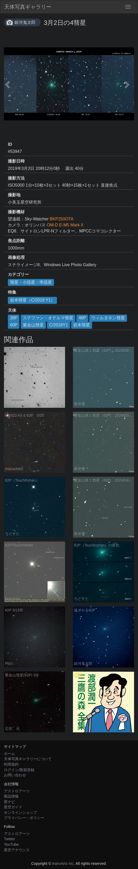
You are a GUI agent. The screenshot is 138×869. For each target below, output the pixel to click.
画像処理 (16, 257)
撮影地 (14, 195)
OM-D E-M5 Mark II (65, 225)
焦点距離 (16, 240)
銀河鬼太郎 (24, 22)
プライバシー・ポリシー (24, 818)
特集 (12, 292)
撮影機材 (16, 212)
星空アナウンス (17, 850)
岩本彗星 (81, 325)
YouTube (11, 844)
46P (82, 318)
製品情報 (11, 796)
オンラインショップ (20, 812)
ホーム (9, 753)
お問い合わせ (15, 775)
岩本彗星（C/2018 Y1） (32, 300)
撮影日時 (16, 161)
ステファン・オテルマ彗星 (48, 318)
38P (13, 318)
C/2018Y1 (58, 325)
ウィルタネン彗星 (108, 318)
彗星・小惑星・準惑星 (31, 282)
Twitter (9, 839)
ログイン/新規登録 (19, 770)
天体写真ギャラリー (27, 7)
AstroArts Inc (62, 863)
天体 (12, 310)
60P (13, 325)
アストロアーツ (17, 791)
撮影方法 (16, 178)
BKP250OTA (61, 219)
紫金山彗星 (33, 325)
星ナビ (9, 802)
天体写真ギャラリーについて (28, 759)
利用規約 (11, 764)
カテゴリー (18, 274)
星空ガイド (13, 807)
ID (10, 144)
